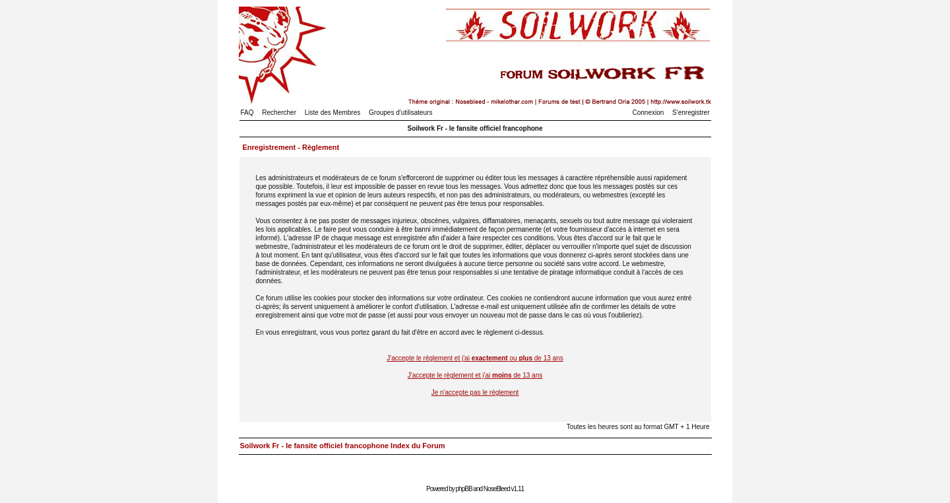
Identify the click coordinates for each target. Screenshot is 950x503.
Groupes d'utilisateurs (400, 112)
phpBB (464, 488)
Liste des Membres (332, 112)
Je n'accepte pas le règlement (475, 392)
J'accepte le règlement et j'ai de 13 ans (475, 375)
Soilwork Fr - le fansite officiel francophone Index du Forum (342, 446)
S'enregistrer (690, 112)
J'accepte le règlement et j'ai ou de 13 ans (475, 358)
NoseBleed (497, 488)
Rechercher (279, 112)
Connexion (648, 112)
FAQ (247, 112)
